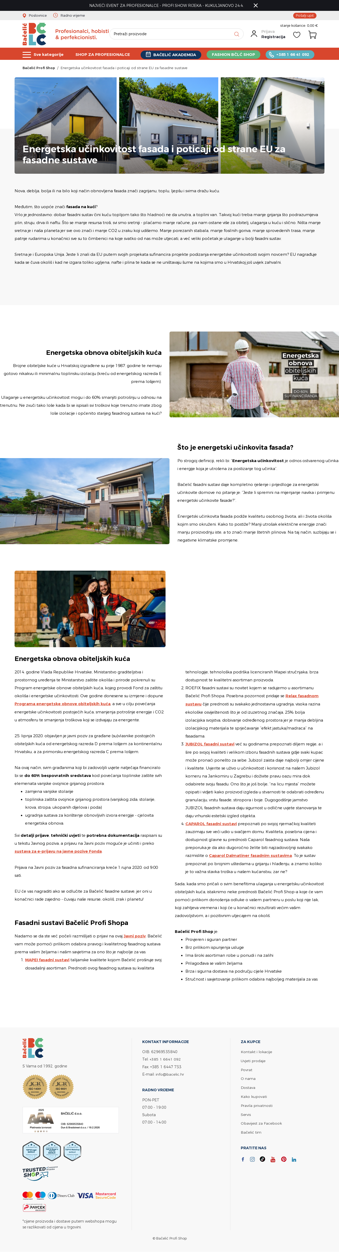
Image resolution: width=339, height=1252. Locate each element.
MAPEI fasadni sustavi (47, 960)
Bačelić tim (251, 1130)
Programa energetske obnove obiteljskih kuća (63, 704)
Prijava (267, 32)
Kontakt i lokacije (256, 1051)
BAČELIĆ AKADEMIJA (175, 54)
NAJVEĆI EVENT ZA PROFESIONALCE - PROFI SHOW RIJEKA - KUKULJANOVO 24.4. (167, 5)
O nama (248, 1077)
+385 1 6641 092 (165, 1059)
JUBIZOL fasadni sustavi (210, 744)
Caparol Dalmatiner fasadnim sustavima (251, 855)
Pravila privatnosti (257, 1104)
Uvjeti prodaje (253, 1060)
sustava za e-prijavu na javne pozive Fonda (58, 851)
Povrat (246, 1069)
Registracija (273, 37)
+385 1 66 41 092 (293, 54)
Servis (246, 1112)
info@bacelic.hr (170, 1073)
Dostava (248, 1086)
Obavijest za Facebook (261, 1121)
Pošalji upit (305, 15)
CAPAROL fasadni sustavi (211, 823)
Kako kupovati (254, 1095)
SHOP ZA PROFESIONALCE (103, 54)
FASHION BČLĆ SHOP (234, 54)
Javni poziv (135, 936)
